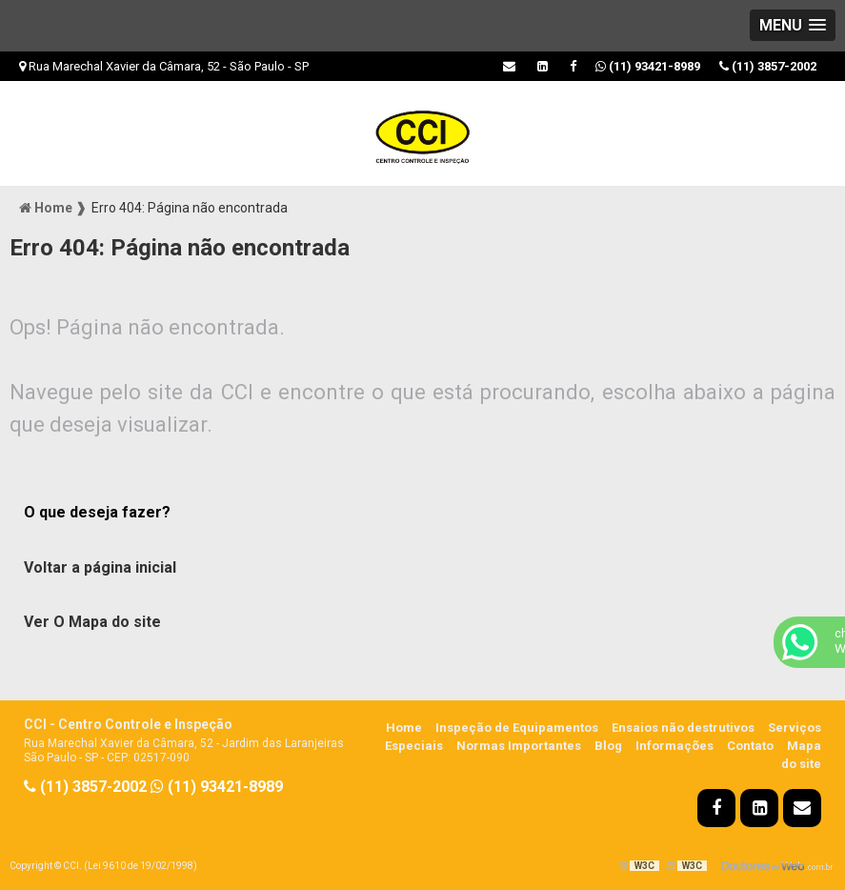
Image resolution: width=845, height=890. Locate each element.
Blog (608, 745)
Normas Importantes (518, 745)
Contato (750, 745)
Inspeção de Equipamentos (516, 727)
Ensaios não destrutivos (683, 727)
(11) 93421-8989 (647, 66)
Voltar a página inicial (100, 567)
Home (404, 727)
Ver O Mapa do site (92, 622)
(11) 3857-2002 (767, 66)
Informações (674, 745)
